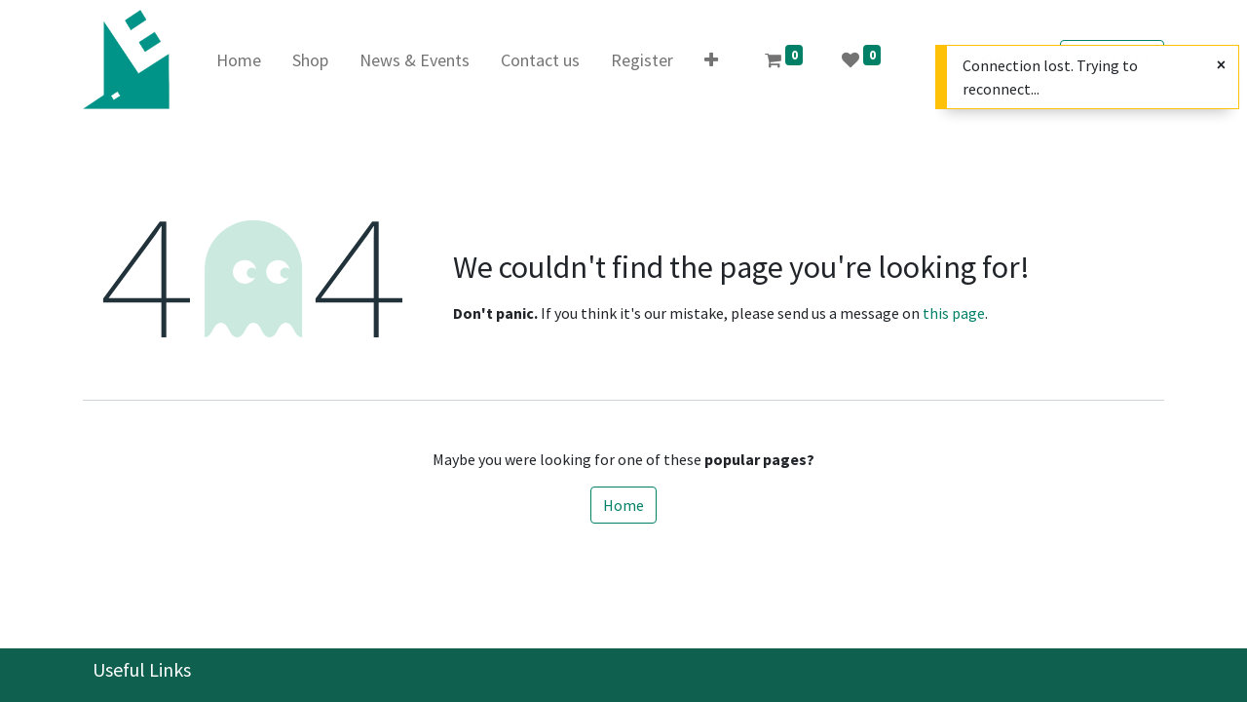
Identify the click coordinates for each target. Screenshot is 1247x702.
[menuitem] (239, 60)
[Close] (1221, 64)
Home (623, 505)
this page (954, 313)
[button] (711, 60)
